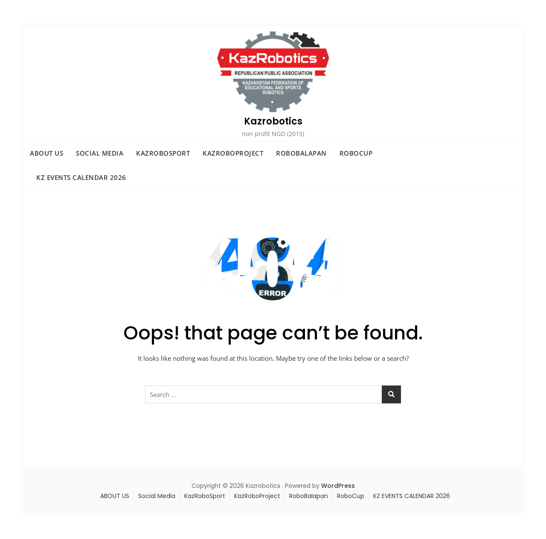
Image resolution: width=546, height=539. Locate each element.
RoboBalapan (301, 153)
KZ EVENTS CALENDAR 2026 (81, 177)
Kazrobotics (273, 121)
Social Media (99, 153)
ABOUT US (46, 153)
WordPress (338, 485)
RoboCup (356, 153)
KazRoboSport (163, 153)
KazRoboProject (233, 153)
